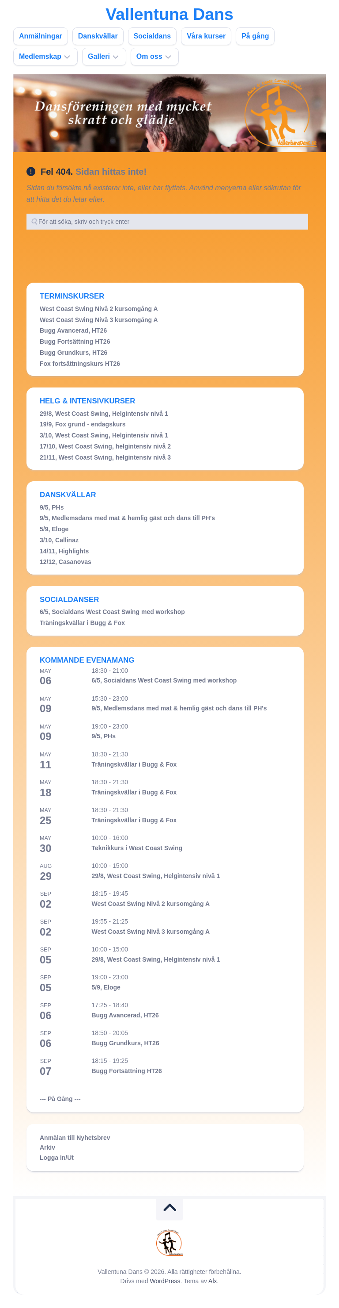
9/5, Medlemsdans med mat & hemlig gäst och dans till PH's (127, 518)
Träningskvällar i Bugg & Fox (82, 622)
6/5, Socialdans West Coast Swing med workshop (112, 611)
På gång (255, 36)
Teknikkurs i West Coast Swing (136, 848)
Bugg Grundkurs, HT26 (73, 352)
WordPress (165, 1281)
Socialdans (152, 36)
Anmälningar (40, 36)
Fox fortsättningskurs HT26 (80, 363)
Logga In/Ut (57, 1157)
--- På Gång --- (60, 1098)
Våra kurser (206, 36)
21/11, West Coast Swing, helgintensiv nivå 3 (105, 457)
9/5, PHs (52, 507)
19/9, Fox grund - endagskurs (83, 424)
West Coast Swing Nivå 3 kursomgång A (99, 319)
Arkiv (47, 1147)
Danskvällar (98, 36)
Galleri (99, 56)
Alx (212, 1281)
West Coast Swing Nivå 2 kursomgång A (99, 308)
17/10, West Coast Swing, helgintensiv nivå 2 (105, 446)
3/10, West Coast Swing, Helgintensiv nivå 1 (104, 435)
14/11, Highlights (64, 551)
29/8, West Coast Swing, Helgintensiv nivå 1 (104, 413)
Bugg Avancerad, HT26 (73, 330)
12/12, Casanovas (65, 561)
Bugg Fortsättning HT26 (75, 341)
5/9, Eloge (54, 529)
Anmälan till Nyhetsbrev (75, 1137)
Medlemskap (40, 56)
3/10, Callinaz (59, 540)
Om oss (149, 56)
